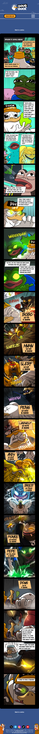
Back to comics (19, 30)
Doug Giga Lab (10, 16)
